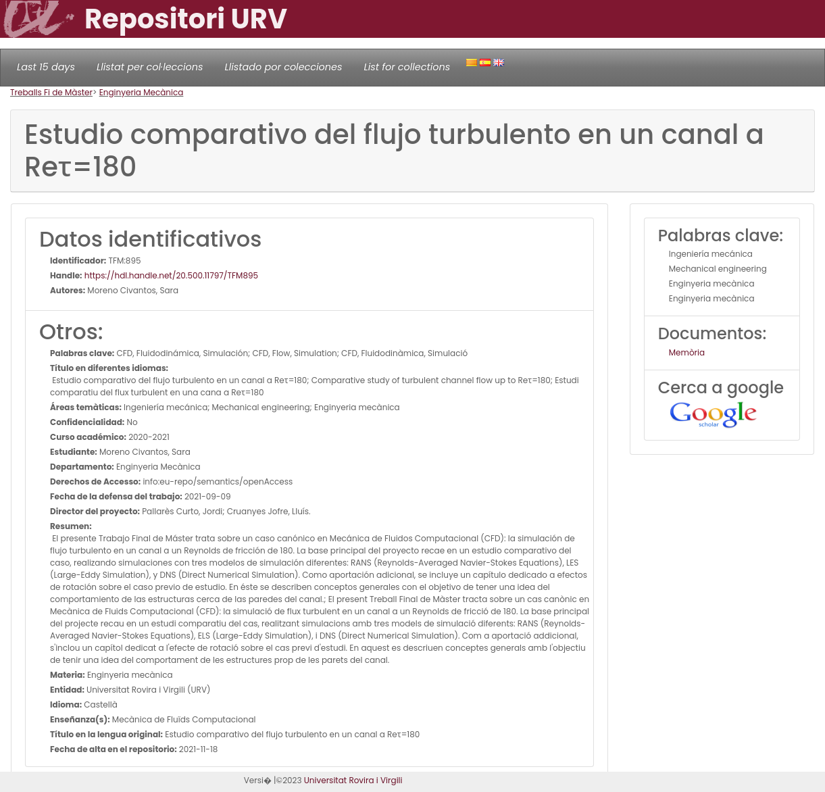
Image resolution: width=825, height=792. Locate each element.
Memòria (687, 352)
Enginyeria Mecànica (141, 92)
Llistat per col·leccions (150, 67)
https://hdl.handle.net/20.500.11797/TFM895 (170, 275)
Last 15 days (46, 67)
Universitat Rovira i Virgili (353, 780)
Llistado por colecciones (284, 67)
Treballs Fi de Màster (51, 92)
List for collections (407, 67)
